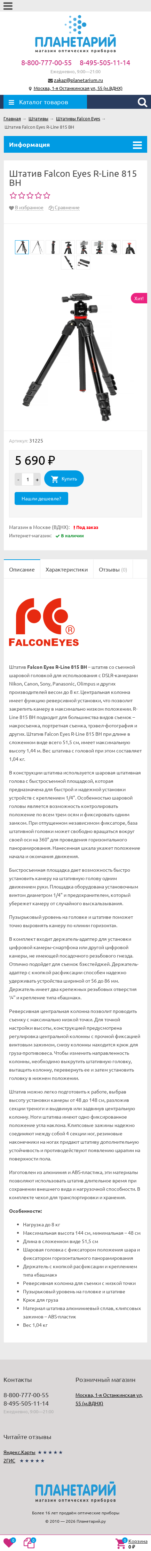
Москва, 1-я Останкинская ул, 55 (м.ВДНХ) (78, 88)
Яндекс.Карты (19, 1452)
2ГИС (9, 1460)
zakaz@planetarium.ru (78, 80)
